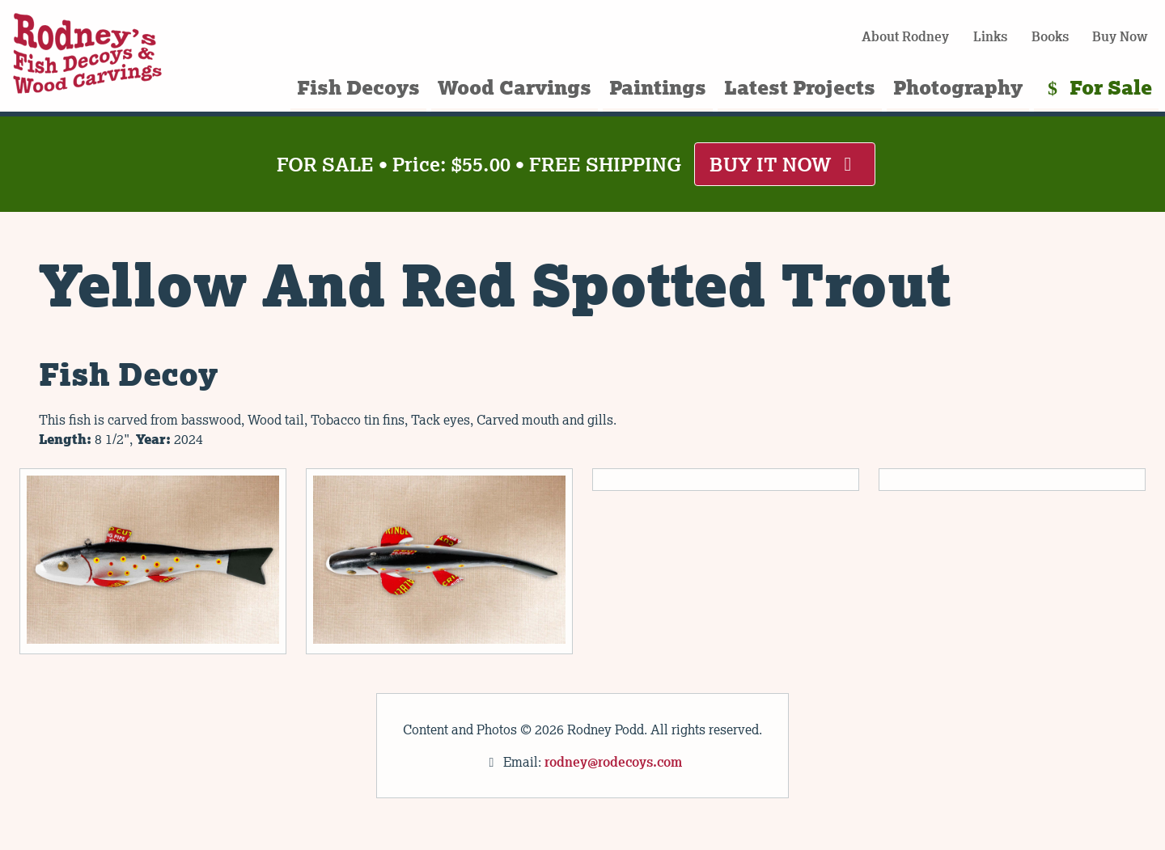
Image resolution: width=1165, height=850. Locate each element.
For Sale (1096, 86)
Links (990, 36)
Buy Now (1120, 36)
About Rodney (905, 36)
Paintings (657, 86)
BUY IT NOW (785, 163)
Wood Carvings (514, 86)
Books (1050, 36)
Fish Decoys (358, 86)
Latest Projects (799, 86)
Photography (958, 86)
